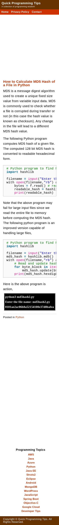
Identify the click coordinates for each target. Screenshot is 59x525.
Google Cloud (31, 507)
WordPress (31, 491)
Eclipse (31, 478)
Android (31, 482)
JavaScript (31, 495)
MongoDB (31, 487)
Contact (37, 12)
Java (31, 458)
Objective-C (31, 503)
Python (20, 317)
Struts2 (31, 474)
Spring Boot (31, 499)
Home (4, 12)
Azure (31, 462)
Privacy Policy (20, 12)
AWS (31, 454)
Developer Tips (30, 511)
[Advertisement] (29, 45)
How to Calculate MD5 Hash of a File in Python (29, 83)
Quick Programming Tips (21, 3)
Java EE (31, 470)
